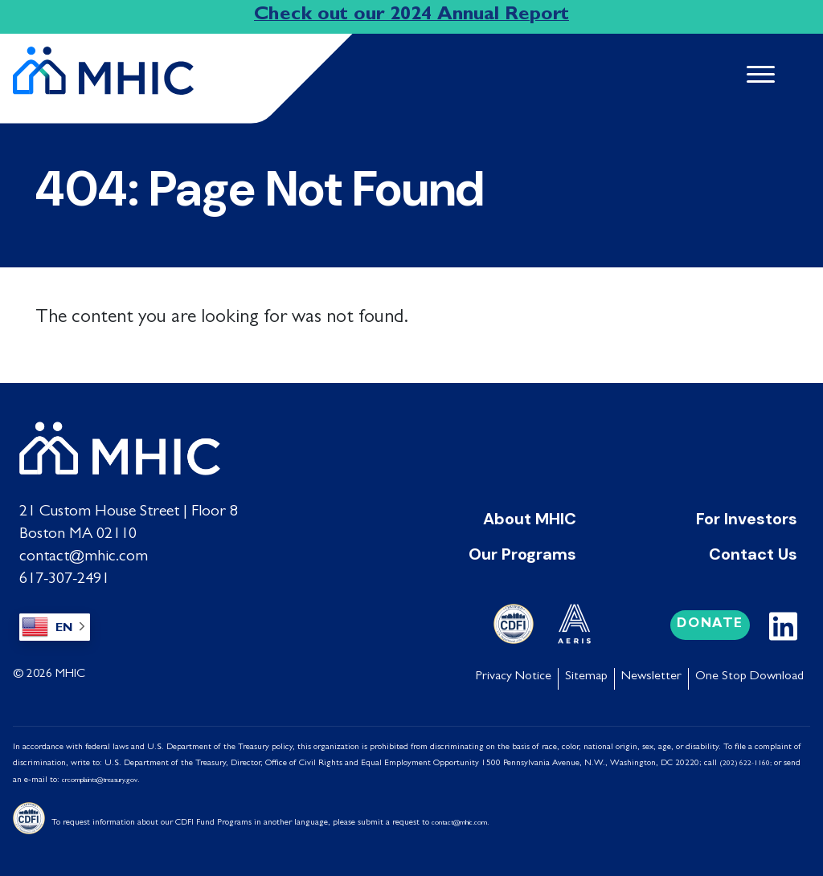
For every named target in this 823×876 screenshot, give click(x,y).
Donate (710, 623)
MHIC (70, 673)
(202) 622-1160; (745, 763)
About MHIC (529, 517)
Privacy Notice (513, 676)
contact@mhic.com (83, 556)
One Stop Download (749, 676)
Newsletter (651, 676)
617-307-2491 (64, 579)
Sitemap (586, 676)
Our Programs (522, 553)
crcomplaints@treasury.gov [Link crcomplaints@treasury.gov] (99, 780)
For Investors (746, 517)
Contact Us (753, 553)
